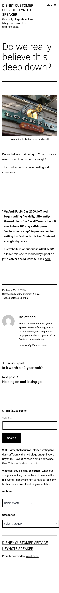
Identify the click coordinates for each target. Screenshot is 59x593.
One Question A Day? (29, 294)
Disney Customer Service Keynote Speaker (17, 10)
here (48, 259)
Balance (15, 298)
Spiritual (24, 298)
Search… (7, 417)
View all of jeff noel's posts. (33, 345)
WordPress (32, 556)
